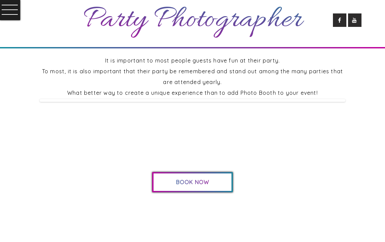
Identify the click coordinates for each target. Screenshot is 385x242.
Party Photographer (192, 20)
